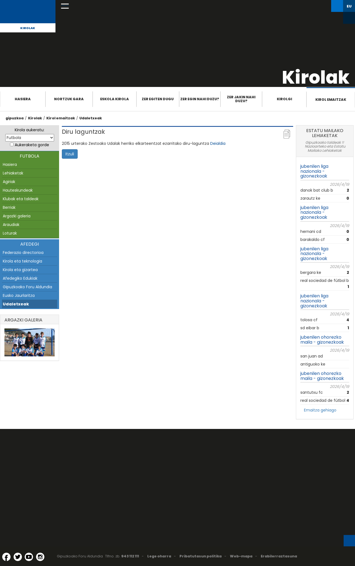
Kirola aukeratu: (29, 130)
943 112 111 (130, 556)
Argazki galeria (17, 216)
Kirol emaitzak (330, 99)
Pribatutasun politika (200, 556)
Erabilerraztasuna (279, 556)
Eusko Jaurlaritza (19, 295)
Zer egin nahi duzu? (199, 99)
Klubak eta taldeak (21, 199)
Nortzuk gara (69, 99)
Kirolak (27, 28)
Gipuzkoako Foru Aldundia (27, 287)
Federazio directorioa (23, 252)
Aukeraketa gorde (32, 145)
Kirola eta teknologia (22, 261)
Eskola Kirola (114, 99)
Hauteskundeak (18, 190)
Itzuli (69, 154)
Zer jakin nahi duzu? (241, 99)
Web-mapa (241, 556)
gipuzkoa (15, 118)
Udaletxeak (90, 118)
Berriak (9, 207)
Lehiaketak (13, 173)
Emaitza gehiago (320, 410)
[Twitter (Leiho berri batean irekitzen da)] (18, 557)
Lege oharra (159, 556)
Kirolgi (284, 99)
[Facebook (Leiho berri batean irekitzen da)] (6, 557)
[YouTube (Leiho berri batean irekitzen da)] (29, 557)
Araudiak (11, 224)
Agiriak (9, 181)
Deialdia (217, 143)
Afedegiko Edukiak (20, 278)
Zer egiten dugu (158, 99)
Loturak (10, 233)
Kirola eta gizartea (20, 269)
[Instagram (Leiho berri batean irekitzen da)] (40, 557)
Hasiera (23, 99)
